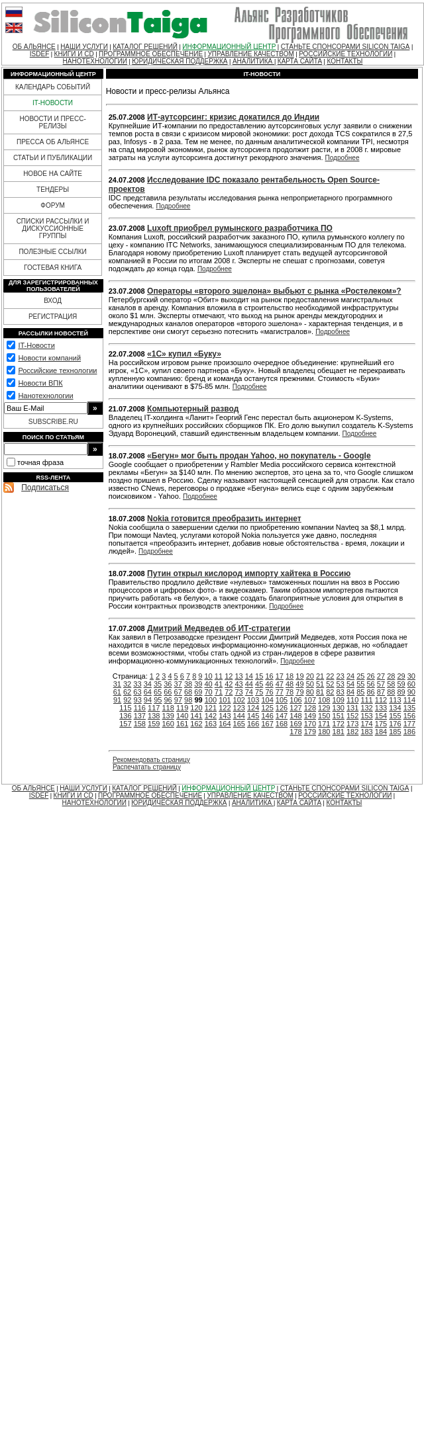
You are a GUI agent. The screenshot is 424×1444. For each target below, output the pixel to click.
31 (117, 684)
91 (117, 700)
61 (117, 692)
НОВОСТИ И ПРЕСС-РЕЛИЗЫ (52, 122)
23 (340, 676)
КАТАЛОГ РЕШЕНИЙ (145, 46)
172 (338, 724)
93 (138, 700)
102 (239, 700)
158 (140, 724)
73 (238, 692)
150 (324, 716)
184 (381, 732)
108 (324, 700)
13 (238, 676)
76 (269, 692)
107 (310, 700)
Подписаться (45, 487)
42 (229, 684)
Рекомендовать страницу (151, 759)
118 (168, 708)
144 (239, 716)
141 (196, 716)
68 (188, 692)
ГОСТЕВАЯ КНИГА (52, 267)
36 (168, 684)
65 (158, 692)
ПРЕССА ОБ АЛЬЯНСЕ (53, 142)
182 (352, 732)
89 (401, 692)
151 (338, 716)
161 (182, 724)
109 (338, 700)
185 (395, 732)
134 (395, 708)
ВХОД (53, 300)
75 (259, 692)
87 (381, 692)
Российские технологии (57, 370)
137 (140, 716)
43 (238, 684)
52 (330, 684)
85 (360, 692)
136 (125, 716)
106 (295, 700)
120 (196, 708)
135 (409, 708)
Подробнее (342, 157)
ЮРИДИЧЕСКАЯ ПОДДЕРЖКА (179, 61)
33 (137, 684)
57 (381, 684)
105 (282, 700)
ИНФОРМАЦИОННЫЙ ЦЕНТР (229, 46)
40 (209, 684)
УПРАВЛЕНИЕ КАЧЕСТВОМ (250, 54)
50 (310, 684)
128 (310, 708)
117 (154, 708)
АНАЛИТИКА (253, 61)
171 (324, 724)
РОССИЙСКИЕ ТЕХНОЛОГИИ (345, 54)
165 (239, 724)
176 (395, 724)
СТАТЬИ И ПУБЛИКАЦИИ (52, 157)
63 (137, 692)
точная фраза (40, 462)
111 (366, 700)
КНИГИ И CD (74, 54)
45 (259, 684)
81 (320, 692)
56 (371, 684)
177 (409, 724)
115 (125, 708)
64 (148, 692)
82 (330, 692)
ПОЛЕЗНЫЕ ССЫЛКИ (52, 251)
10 (209, 676)
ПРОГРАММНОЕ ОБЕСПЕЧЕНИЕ (151, 54)
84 (350, 692)
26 (371, 676)
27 (381, 676)
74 (249, 692)
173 (352, 724)
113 (395, 700)
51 (320, 684)
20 (310, 676)
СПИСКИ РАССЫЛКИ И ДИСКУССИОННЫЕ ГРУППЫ (53, 228)
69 (198, 692)
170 (310, 724)
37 (178, 684)
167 (267, 724)
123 (239, 708)
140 (182, 716)
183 (366, 732)
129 (324, 708)
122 (225, 708)
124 (253, 708)
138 (154, 716)
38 (188, 684)
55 (360, 684)
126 (282, 708)
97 (178, 700)
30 (411, 676)
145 (253, 716)
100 (211, 700)
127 (295, 708)
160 (168, 724)
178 (295, 732)
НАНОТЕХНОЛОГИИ (95, 61)
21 (320, 676)
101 (225, 700)
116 (140, 708)
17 (280, 676)
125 (267, 708)
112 (381, 700)
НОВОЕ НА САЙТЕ (52, 173)
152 (352, 716)
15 (259, 676)
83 (340, 692)
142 (211, 716)
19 (299, 676)
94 (148, 700)
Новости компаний (49, 358)
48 (289, 684)
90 (411, 692)
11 (219, 676)
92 (127, 700)
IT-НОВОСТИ (52, 102)
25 (360, 676)
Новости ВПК (40, 383)
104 (267, 700)
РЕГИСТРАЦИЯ (52, 316)
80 (310, 692)
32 (127, 684)
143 (225, 716)
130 (338, 708)
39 (198, 684)
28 (391, 676)
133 (381, 708)
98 (188, 700)
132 (366, 708)
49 (299, 684)
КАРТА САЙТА (300, 61)
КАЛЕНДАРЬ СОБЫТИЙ (52, 87)
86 (371, 692)
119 (182, 708)
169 (295, 724)
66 (168, 692)
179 (310, 732)
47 (280, 684)
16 (269, 676)
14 (249, 676)
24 (350, 676)
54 (350, 684)
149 (310, 716)
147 (282, 716)
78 (289, 692)
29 (401, 676)
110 (352, 700)
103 (253, 700)
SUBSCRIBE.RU (53, 421)
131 (352, 708)
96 (168, 700)
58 (391, 684)
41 (219, 684)
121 (211, 708)
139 (168, 716)
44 (249, 684)
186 (409, 732)
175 (381, 724)
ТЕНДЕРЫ (52, 189)
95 (158, 700)
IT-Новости (36, 345)
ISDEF (39, 54)
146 (267, 716)
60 (411, 684)
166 (253, 724)
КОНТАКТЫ (344, 61)
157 (125, 724)
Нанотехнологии (45, 396)
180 (324, 732)
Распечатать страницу (147, 767)
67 (178, 692)
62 (127, 692)
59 (401, 684)
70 (209, 692)
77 (280, 692)
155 (395, 716)
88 (391, 692)
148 (295, 716)
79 (299, 692)
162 (196, 724)
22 (330, 676)
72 (229, 692)
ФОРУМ (52, 205)
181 (338, 732)
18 (289, 676)
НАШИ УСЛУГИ (84, 46)
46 (269, 684)
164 (225, 724)
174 (366, 724)
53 (340, 684)
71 (219, 692)
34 (148, 684)
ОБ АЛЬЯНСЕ (34, 46)
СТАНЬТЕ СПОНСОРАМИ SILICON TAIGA (345, 46)
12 (229, 676)
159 (154, 724)
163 (211, 724)
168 (282, 724)
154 (381, 716)
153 (366, 716)
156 (409, 716)
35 (158, 684)
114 (409, 700)
